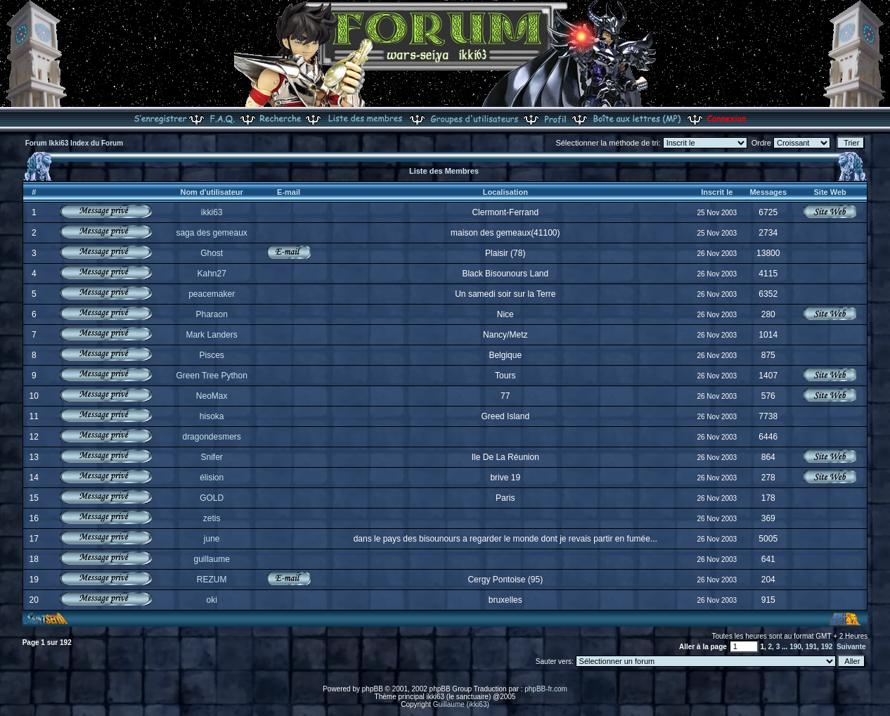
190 (795, 647)
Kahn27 (211, 274)
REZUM (212, 579)
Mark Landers (211, 335)
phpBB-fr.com (545, 689)
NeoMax (212, 396)
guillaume (211, 559)
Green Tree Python (211, 376)
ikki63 (212, 212)
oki (211, 600)
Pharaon (211, 314)
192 (827, 647)
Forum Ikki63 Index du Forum (74, 143)
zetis (212, 518)
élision (212, 477)
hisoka (212, 416)
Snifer (211, 457)
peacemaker (211, 294)
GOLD (212, 498)
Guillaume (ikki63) (461, 704)
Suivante (851, 647)
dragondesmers (211, 437)
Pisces (211, 355)
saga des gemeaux (211, 233)
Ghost (211, 253)
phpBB (372, 689)
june (212, 539)
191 (811, 647)
